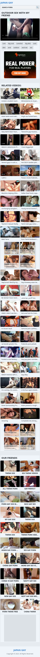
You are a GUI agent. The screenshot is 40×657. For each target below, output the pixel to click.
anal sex (24, 48)
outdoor (16, 48)
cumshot (19, 43)
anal (9, 48)
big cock (11, 43)
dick (4, 48)
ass (31, 48)
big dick (28, 43)
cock (34, 43)
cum (4, 43)
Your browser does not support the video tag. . (20, 29)
